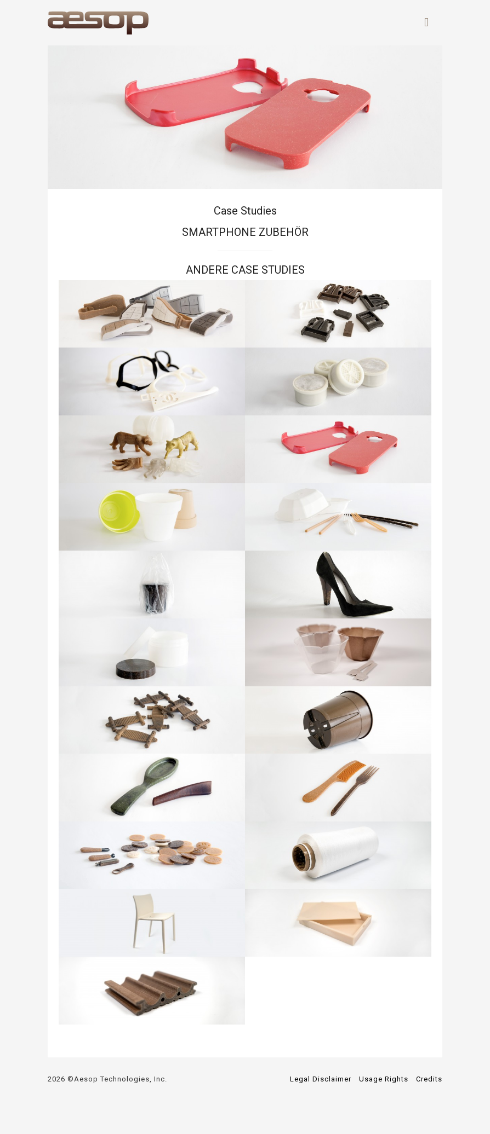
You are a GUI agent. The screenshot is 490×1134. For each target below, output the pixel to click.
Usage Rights (383, 1079)
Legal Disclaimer (320, 1079)
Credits (429, 1079)
